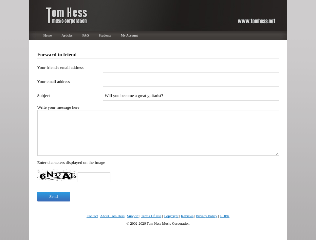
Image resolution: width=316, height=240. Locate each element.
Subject (43, 95)
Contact (92, 216)
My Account (129, 35)
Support (133, 216)
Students (105, 35)
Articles (67, 35)
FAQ (85, 35)
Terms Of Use (151, 216)
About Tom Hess (112, 216)
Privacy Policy (206, 216)
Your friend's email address (60, 67)
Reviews (187, 216)
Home (48, 35)
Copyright (171, 216)
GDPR (224, 216)
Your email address (53, 81)
